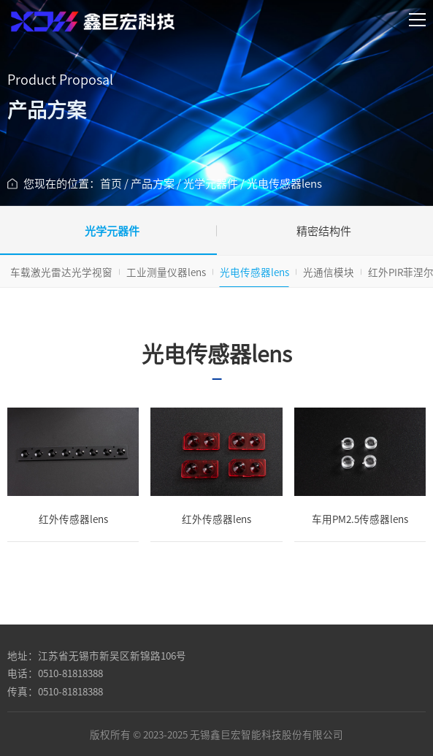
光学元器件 (210, 183)
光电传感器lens (254, 271)
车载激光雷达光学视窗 (61, 271)
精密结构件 (323, 230)
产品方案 (153, 183)
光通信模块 (328, 271)
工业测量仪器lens (166, 271)
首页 (111, 183)
